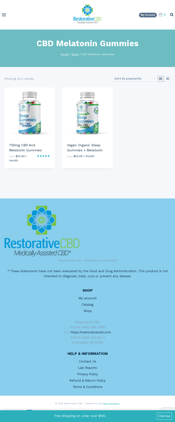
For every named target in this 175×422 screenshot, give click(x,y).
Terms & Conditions (87, 387)
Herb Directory (111, 403)
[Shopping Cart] (163, 15)
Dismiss (164, 416)
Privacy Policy (87, 374)
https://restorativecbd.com (90, 332)
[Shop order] (134, 79)
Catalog (87, 304)
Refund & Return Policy (88, 380)
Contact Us (87, 361)
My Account (148, 14)
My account (88, 298)
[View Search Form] (171, 14)
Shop (88, 311)
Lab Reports (87, 368)
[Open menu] (6, 14)
